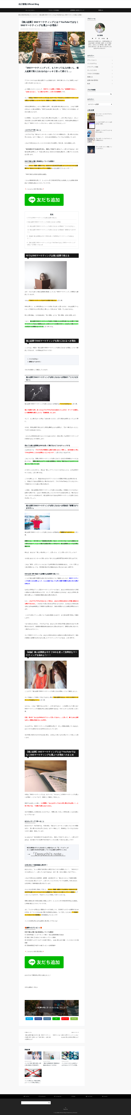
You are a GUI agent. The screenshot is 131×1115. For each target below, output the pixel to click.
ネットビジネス (30, 10)
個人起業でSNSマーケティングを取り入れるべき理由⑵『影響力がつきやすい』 (52, 231)
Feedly (74, 1018)
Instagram (47, 1018)
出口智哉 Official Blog (29, 4)
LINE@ (103, 38)
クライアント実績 (92, 67)
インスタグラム (92, 63)
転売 (88, 83)
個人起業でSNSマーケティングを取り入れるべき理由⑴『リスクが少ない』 (52, 226)
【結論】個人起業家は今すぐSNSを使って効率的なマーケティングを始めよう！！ (50, 237)
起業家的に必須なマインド (77, 10)
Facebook (38, 1018)
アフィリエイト (92, 60)
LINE (56, 1018)
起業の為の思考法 (92, 80)
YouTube (65, 1018)
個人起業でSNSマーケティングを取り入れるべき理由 (44, 222)
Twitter (29, 1018)
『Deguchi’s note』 (48, 854)
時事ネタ (100, 10)
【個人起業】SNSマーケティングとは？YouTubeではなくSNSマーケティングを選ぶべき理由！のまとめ (51, 243)
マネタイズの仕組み (54, 10)
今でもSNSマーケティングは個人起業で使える (42, 217)
